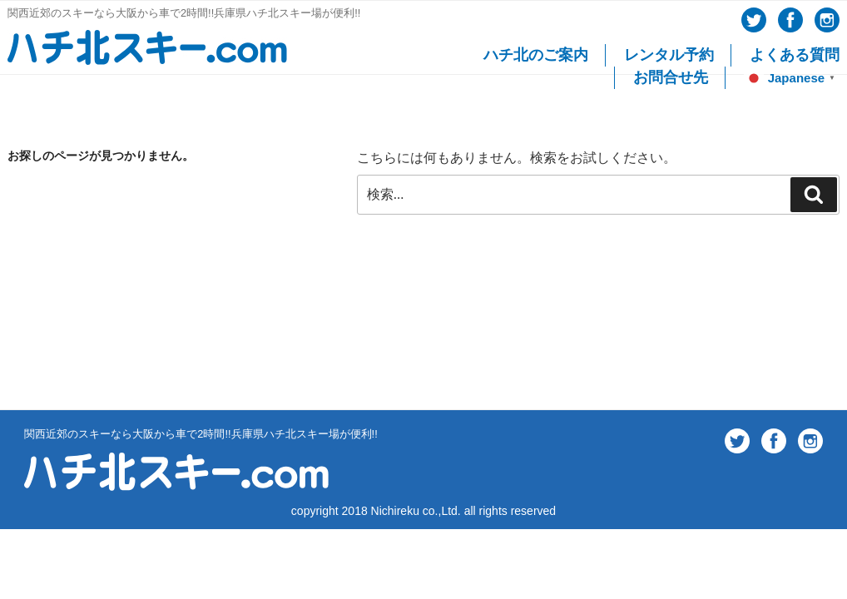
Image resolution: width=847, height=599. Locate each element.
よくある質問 (795, 55)
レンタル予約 (669, 55)
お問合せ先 (670, 77)
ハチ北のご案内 (535, 55)
